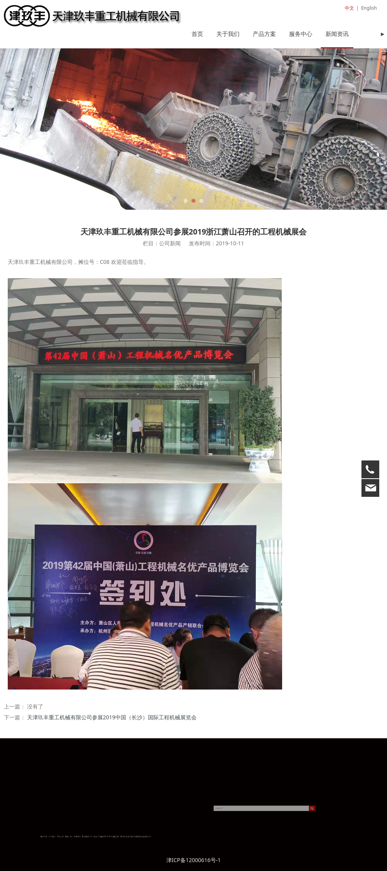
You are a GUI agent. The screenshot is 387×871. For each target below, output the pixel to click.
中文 (349, 8)
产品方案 (264, 34)
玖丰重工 (104, 836)
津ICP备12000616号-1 (193, 860)
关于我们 (228, 34)
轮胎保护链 (107, 836)
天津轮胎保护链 (111, 836)
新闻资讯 (337, 34)
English (369, 8)
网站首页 (85, 836)
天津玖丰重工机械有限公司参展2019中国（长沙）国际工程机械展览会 (112, 717)
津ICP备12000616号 (123, 836)
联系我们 (101, 836)
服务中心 (300, 34)
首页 (197, 34)
